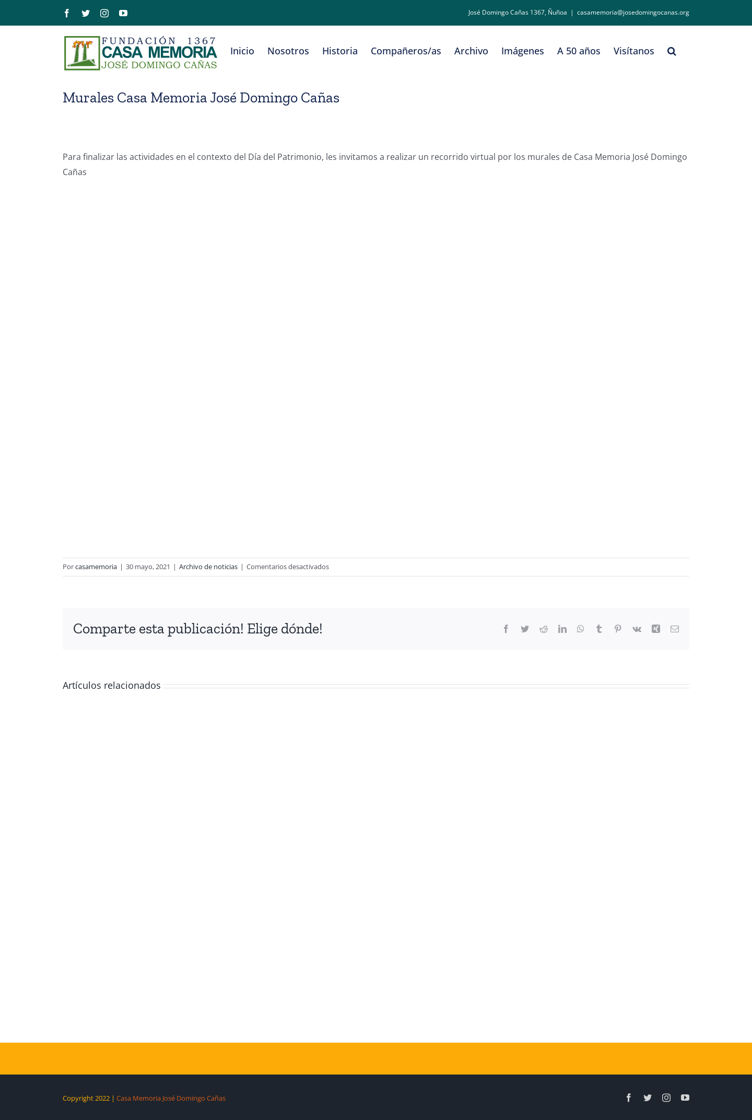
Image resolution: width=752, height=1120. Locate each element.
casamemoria (96, 566)
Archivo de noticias (208, 566)
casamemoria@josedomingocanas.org (633, 12)
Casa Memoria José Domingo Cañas (171, 1098)
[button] (671, 51)
